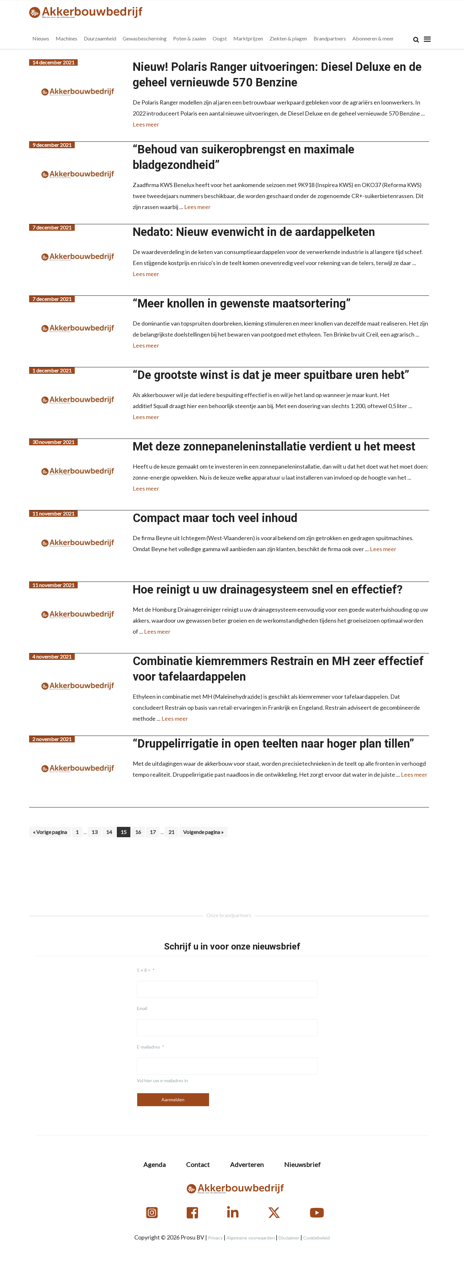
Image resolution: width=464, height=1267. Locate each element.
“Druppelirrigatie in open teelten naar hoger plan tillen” (273, 743)
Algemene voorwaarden (250, 1237)
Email (142, 1008)
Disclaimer (289, 1237)
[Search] (416, 39)
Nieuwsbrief (302, 1164)
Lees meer (146, 124)
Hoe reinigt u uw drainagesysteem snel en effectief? (268, 589)
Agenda (154, 1164)
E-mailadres (148, 1047)
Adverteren (247, 1164)
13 (96, 831)
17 (154, 831)
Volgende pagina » (203, 832)
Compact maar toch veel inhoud (215, 518)
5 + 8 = (143, 970)
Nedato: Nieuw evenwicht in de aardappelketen (254, 232)
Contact (198, 1164)
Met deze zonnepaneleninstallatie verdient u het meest (274, 446)
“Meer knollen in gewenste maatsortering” (242, 303)
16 (140, 831)
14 (111, 831)
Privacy (215, 1237)
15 (125, 831)
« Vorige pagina (50, 832)
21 (173, 831)
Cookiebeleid (316, 1237)
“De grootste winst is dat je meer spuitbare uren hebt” (271, 375)
